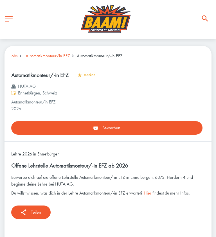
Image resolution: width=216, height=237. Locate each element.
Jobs (14, 55)
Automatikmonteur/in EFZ (48, 55)
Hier (147, 193)
